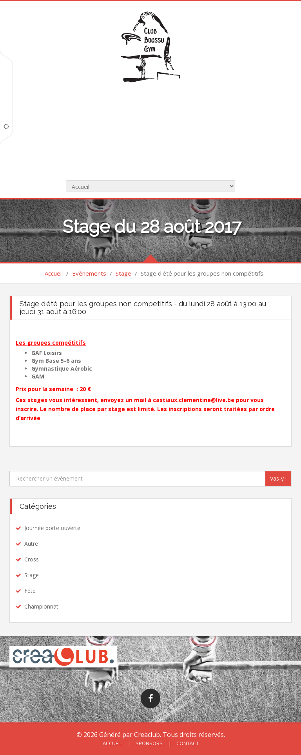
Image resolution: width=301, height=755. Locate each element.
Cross (31, 559)
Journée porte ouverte (52, 528)
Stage (123, 273)
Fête (30, 590)
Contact (187, 743)
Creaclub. (147, 734)
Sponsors (148, 743)
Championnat (41, 606)
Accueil (54, 273)
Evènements (89, 273)
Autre (31, 543)
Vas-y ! (278, 478)
